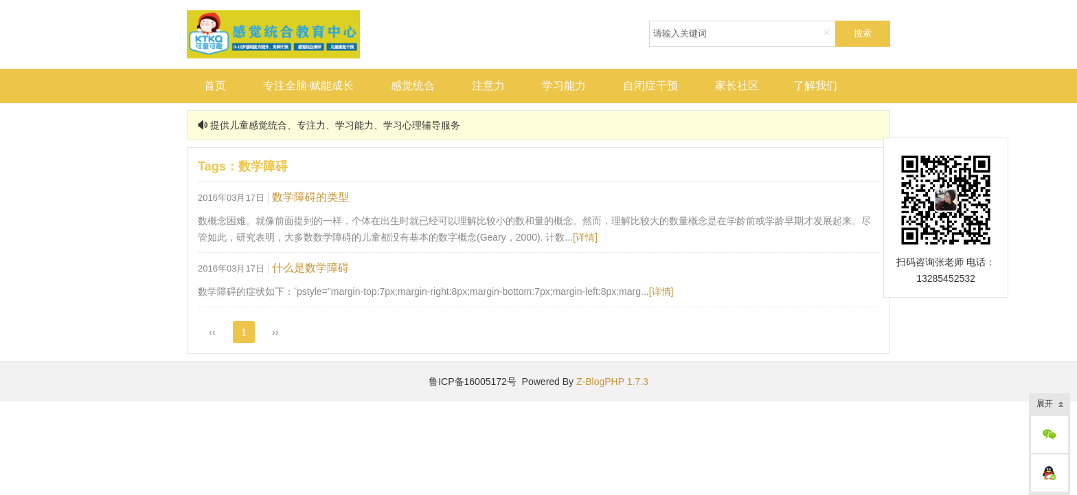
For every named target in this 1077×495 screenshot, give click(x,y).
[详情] (585, 237)
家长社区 (737, 85)
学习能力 (564, 85)
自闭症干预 (650, 85)
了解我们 (815, 85)
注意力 (488, 85)
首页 (215, 85)
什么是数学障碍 (310, 268)
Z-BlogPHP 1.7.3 (612, 381)
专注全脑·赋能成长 (308, 85)
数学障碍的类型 (310, 197)
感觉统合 (413, 85)
